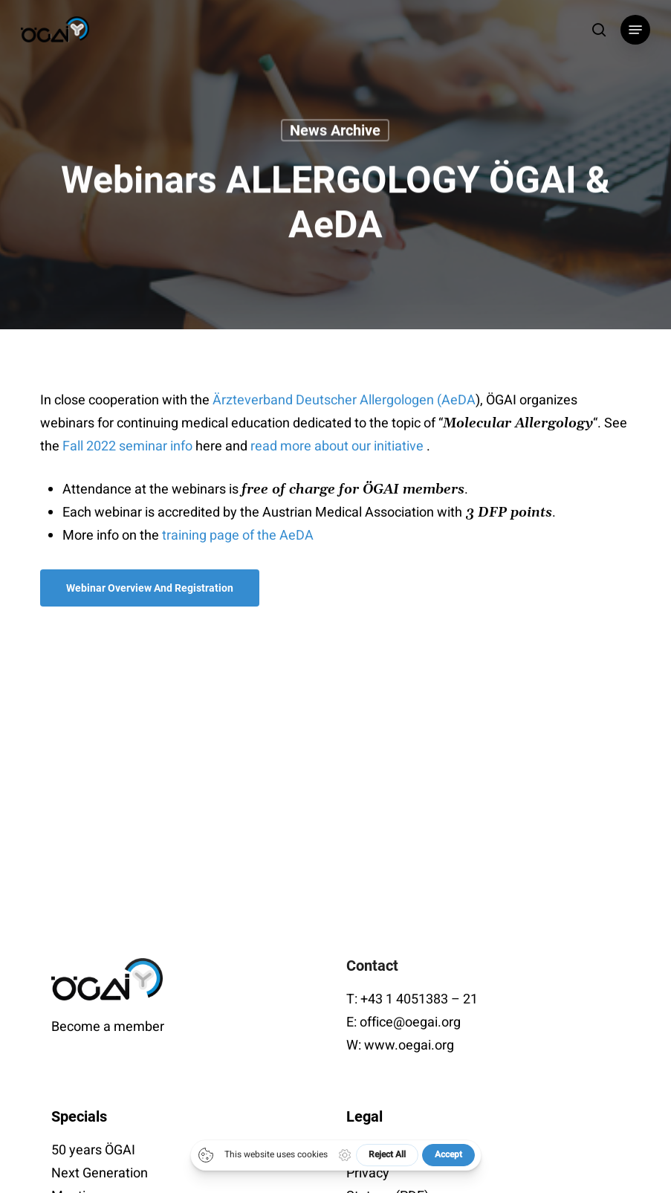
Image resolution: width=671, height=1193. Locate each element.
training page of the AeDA (238, 536)
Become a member (107, 1027)
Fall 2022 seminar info (127, 446)
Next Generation (99, 1173)
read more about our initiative (338, 446)
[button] (635, 29)
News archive (335, 132)
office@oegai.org (410, 1022)
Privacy (367, 1173)
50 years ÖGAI (93, 1150)
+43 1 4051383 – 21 (419, 999)
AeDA (458, 400)
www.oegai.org (409, 1045)
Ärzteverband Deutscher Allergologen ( (327, 400)
